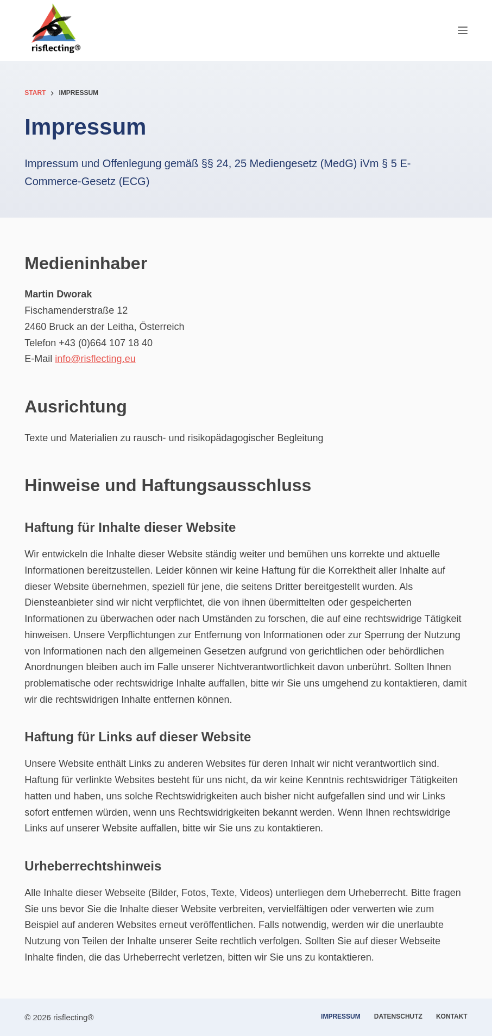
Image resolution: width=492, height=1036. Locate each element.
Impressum (341, 1016)
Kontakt (452, 1016)
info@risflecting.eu (95, 358)
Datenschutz (398, 1016)
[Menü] (463, 30)
